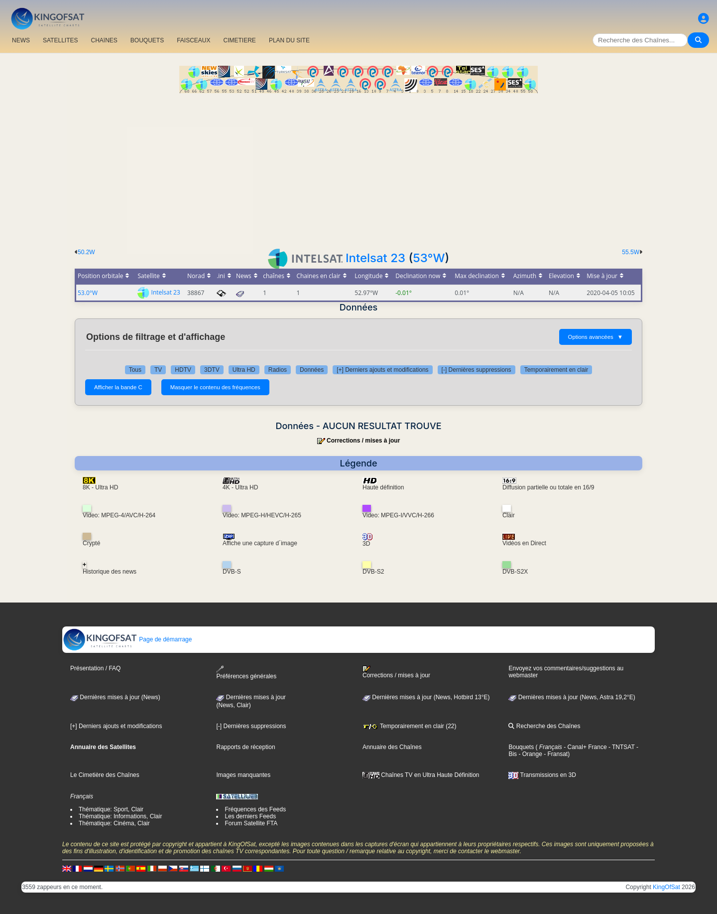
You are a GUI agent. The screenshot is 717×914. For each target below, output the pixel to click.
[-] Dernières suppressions (476, 369)
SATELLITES (60, 40)
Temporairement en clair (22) (409, 726)
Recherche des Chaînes (544, 726)
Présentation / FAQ (95, 668)
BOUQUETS (147, 40)
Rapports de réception (245, 747)
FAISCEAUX (193, 40)
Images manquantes (243, 774)
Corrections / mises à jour (363, 440)
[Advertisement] (358, 168)
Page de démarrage (127, 639)
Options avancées (595, 337)
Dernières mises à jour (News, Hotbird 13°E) (426, 697)
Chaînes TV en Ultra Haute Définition (420, 774)
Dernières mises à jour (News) (115, 697)
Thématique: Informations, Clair (120, 816)
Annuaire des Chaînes (392, 747)
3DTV (212, 369)
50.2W (86, 252)
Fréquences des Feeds (255, 809)
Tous (135, 369)
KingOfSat (666, 887)
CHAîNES (104, 40)
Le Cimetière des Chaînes (104, 774)
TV (158, 369)
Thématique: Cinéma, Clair (114, 823)
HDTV (183, 369)
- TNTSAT (621, 747)
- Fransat (555, 754)
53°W (429, 258)
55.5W (630, 252)
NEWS (21, 40)
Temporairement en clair (556, 369)
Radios (277, 369)
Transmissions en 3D (542, 774)
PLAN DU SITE (289, 40)
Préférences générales (246, 672)
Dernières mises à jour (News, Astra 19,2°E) (571, 697)
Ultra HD (244, 369)
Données (312, 369)
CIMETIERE (240, 40)
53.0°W (88, 293)
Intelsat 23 (375, 258)
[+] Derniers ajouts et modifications (382, 369)
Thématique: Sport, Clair (111, 809)
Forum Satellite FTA (251, 823)
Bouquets (521, 747)
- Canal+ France (584, 747)
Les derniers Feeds (250, 816)
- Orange (529, 754)
